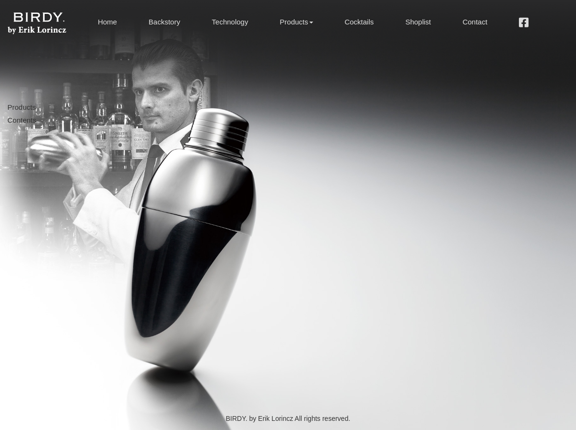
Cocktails (359, 22)
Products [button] (296, 22)
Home (107, 22)
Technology (230, 22)
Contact (474, 22)
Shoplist (418, 22)
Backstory (164, 22)
